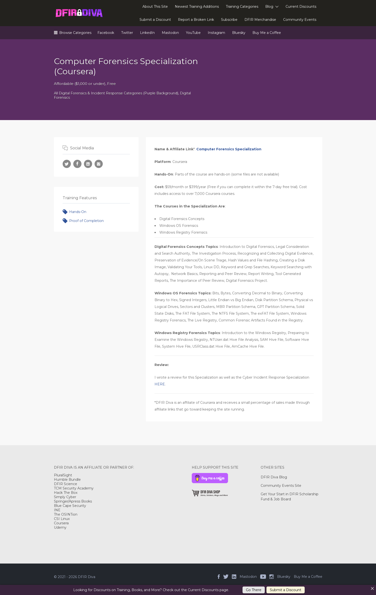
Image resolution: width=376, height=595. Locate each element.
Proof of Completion (86, 221)
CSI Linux (62, 519)
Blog (269, 6)
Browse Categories (75, 33)
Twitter (127, 33)
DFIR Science (65, 484)
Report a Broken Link (196, 19)
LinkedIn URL (88, 164)
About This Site (155, 6)
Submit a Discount (155, 19)
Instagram (216, 33)
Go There (253, 590)
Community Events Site (281, 485)
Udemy (60, 527)
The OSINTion (65, 514)
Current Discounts (301, 6)
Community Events (299, 19)
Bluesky (238, 33)
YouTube (193, 33)
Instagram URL (99, 164)
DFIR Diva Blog (274, 477)
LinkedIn (147, 33)
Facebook (105, 33)
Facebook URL (77, 164)
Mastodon (170, 33)
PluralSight (63, 475)
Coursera (61, 523)
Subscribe (229, 19)
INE (57, 510)
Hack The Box (65, 492)
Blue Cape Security (70, 505)
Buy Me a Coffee (266, 33)
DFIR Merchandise (260, 19)
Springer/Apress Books (73, 501)
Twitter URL (67, 164)
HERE (160, 384)
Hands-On (77, 212)
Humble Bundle (67, 479)
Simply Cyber (65, 497)
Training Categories (242, 6)
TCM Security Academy (74, 488)
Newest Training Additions (197, 6)
